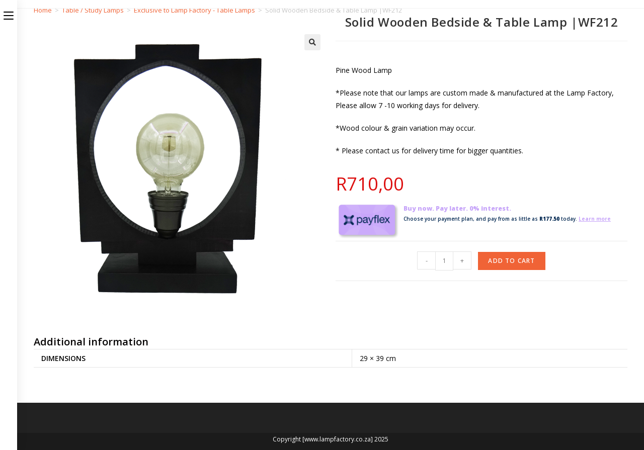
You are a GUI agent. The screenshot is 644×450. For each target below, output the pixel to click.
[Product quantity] (444, 261)
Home (43, 10)
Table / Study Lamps (93, 10)
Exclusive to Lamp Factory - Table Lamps (194, 10)
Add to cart (511, 260)
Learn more (595, 218)
